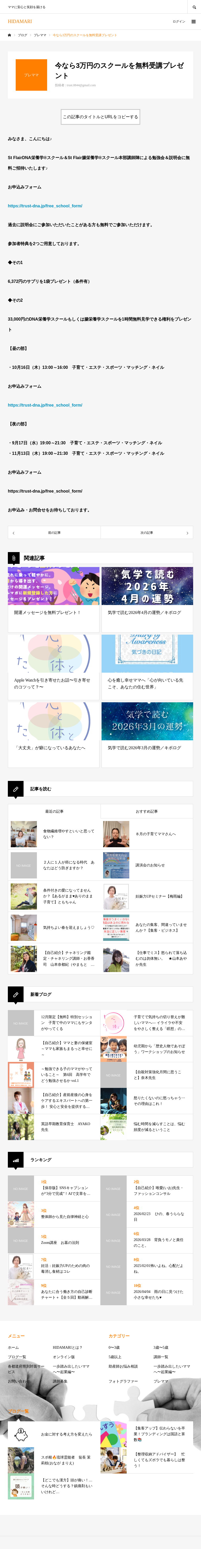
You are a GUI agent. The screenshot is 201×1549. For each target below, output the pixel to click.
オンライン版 (64, 1357)
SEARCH (194, 6)
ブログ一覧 (17, 1357)
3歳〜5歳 (161, 1348)
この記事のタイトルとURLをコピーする (100, 117)
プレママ (161, 1381)
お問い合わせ (19, 1381)
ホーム (13, 1348)
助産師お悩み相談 (123, 1366)
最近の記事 (54, 811)
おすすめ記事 (147, 811)
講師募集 (60, 1381)
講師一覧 (161, 1357)
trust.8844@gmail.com (81, 85)
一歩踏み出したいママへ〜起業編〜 (71, 1369)
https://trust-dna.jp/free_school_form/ (45, 405)
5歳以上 (115, 1357)
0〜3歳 (114, 1348)
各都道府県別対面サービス (26, 1369)
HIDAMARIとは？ (68, 1348)
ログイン (179, 21)
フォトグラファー (123, 1381)
